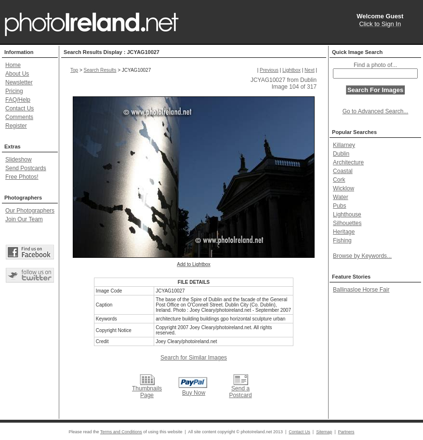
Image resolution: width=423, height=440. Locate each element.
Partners (346, 431)
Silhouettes (347, 223)
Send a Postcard (240, 392)
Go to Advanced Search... (376, 111)
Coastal (343, 171)
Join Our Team (24, 219)
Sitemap (324, 431)
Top (74, 70)
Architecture (348, 162)
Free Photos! (22, 176)
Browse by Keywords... (362, 256)
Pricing (14, 91)
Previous (269, 70)
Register (16, 125)
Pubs (339, 205)
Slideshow (18, 159)
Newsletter (19, 82)
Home (13, 65)
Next (309, 70)
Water (340, 197)
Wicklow (343, 188)
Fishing (342, 240)
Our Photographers (29, 210)
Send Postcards (25, 168)
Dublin (341, 153)
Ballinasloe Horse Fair (361, 289)
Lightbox (291, 70)
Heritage (344, 231)
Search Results (100, 70)
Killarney (344, 145)
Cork (339, 179)
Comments (19, 117)
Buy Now (193, 392)
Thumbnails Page (147, 392)
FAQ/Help (17, 99)
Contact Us (19, 108)
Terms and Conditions (121, 431)
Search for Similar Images (193, 357)
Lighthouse (347, 214)
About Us (17, 73)
